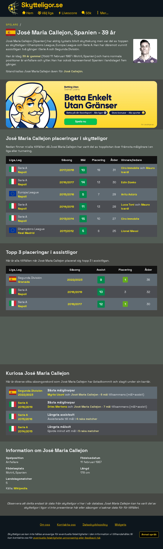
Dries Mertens (57, 406)
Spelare (12, 24)
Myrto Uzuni (56, 394)
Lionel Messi (129, 231)
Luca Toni (127, 204)
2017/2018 (67, 170)
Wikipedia (20, 488)
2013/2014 (67, 219)
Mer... (102, 13)
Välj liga (45, 13)
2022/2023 (74, 280)
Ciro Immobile (130, 168)
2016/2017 (67, 182)
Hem (27, 13)
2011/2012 (67, 231)
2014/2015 (67, 206)
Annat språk (149, 534)
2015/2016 (67, 194)
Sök (87, 13)
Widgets (120, 524)
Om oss (45, 524)
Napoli (22, 172)
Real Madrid (26, 233)
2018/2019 (74, 292)
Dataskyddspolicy (95, 524)
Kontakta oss (66, 524)
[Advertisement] (81, 340)
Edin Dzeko (128, 182)
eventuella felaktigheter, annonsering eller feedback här (66, 537)
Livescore (67, 13)
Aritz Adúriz (129, 194)
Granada (24, 282)
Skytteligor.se (42, 5)
